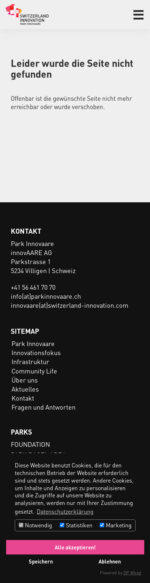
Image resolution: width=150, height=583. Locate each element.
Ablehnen (110, 561)
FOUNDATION (30, 444)
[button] (138, 14)
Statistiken (76, 525)
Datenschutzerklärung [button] (65, 511)
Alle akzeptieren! (75, 547)
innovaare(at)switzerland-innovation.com (69, 305)
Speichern (41, 561)
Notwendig (35, 525)
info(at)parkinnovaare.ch (46, 296)
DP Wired (132, 572)
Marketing (116, 525)
